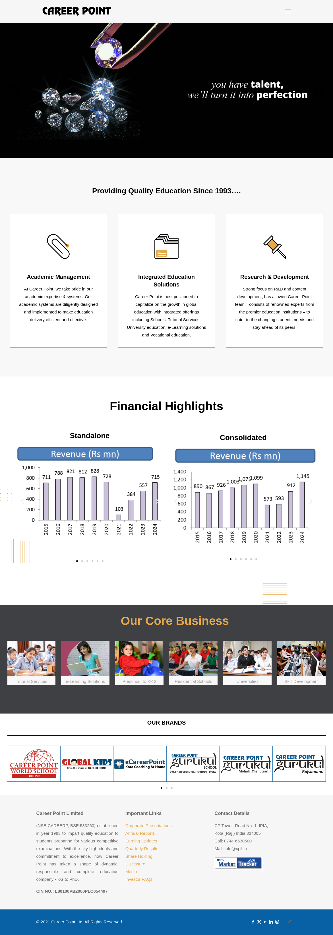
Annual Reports (140, 833)
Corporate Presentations (148, 825)
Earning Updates (141, 840)
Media (131, 871)
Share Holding (138, 856)
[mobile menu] (288, 11)
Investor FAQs (138, 879)
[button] (22, 501)
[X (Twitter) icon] (259, 921)
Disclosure (135, 863)
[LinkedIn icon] (271, 921)
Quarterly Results (141, 848)
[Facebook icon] (253, 921)
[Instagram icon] (277, 921)
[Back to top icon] (291, 921)
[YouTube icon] (265, 921)
